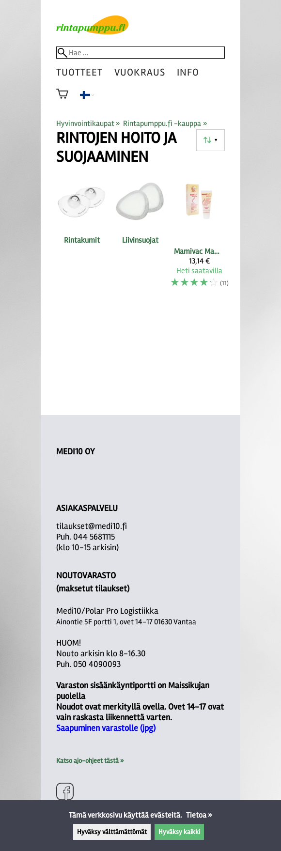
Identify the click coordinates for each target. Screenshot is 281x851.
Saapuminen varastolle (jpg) (106, 728)
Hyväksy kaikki (179, 832)
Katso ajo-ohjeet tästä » (90, 761)
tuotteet (79, 72)
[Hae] (140, 52)
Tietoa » (199, 815)
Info (188, 72)
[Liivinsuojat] (140, 237)
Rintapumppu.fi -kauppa (165, 123)
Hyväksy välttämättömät (112, 832)
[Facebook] (65, 793)
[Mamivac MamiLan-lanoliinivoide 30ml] (199, 237)
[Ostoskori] (62, 100)
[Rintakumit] (81, 237)
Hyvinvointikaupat (88, 123)
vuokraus (139, 72)
